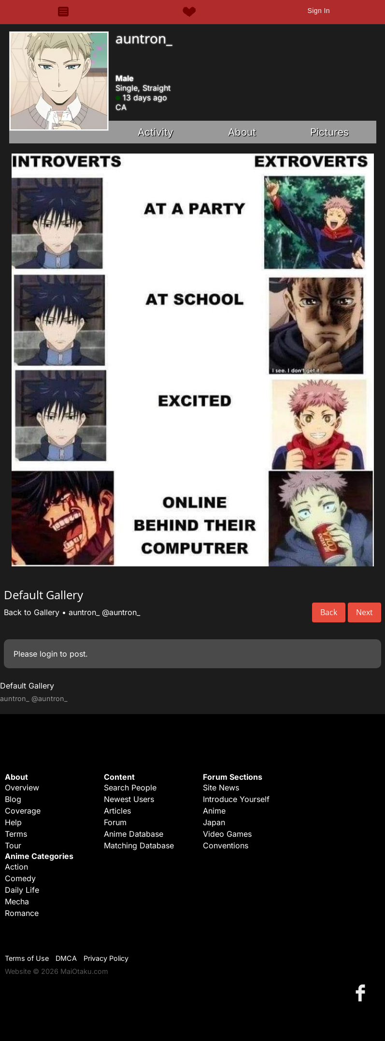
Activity (155, 132)
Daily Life (22, 890)
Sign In (318, 10)
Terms (16, 834)
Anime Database (133, 834)
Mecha (17, 901)
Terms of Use (27, 958)
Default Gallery (27, 685)
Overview (22, 787)
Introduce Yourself (236, 799)
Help (13, 822)
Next (364, 612)
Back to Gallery (31, 612)
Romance (22, 913)
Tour (13, 845)
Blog (13, 799)
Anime (214, 811)
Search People (130, 787)
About (242, 132)
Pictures (329, 132)
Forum (115, 822)
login (48, 654)
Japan (214, 822)
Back (328, 612)
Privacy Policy (106, 958)
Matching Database (139, 845)
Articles (117, 811)
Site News (221, 787)
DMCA (66, 958)
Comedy (20, 878)
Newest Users (129, 799)
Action (16, 867)
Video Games (227, 834)
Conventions (225, 845)
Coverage (23, 811)
